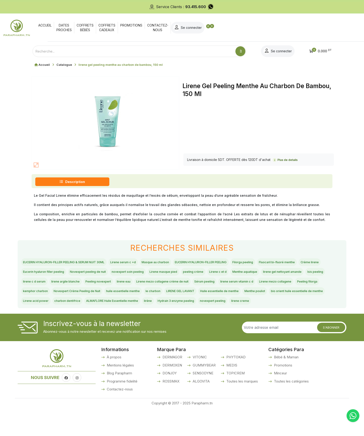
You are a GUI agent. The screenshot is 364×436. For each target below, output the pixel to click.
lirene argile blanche (224, 284)
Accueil (44, 65)
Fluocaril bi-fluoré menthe (46, 273)
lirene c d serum (186, 284)
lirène (251, 317)
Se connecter (314, 27)
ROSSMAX (170, 409)
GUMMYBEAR (204, 393)
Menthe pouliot (275, 306)
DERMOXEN (172, 393)
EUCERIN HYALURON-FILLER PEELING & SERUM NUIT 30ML (76, 262)
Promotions (282, 393)
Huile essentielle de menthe (231, 306)
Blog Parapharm (119, 401)
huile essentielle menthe (110, 306)
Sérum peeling (108, 295)
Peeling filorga (235, 295)
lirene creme (73, 328)
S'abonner (331, 355)
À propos (113, 385)
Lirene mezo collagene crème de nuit (56, 295)
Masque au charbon (191, 262)
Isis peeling (155, 284)
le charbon (147, 306)
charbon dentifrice (150, 317)
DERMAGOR (172, 385)
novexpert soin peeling (236, 273)
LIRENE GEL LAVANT (181, 306)
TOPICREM (235, 401)
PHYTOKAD (235, 385)
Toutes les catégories (291, 409)
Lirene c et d (34, 284)
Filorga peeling (301, 262)
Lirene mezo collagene (196, 295)
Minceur (280, 401)
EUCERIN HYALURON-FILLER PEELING (248, 262)
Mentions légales (120, 393)
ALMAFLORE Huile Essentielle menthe (206, 317)
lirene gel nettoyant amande (114, 284)
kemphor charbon (270, 295)
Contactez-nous (119, 417)
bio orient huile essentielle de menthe (56, 317)
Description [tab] (72, 182)
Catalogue (64, 65)
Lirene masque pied (280, 273)
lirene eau (296, 284)
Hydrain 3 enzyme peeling (285, 317)
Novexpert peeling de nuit (186, 273)
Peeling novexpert (264, 284)
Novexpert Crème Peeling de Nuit (53, 306)
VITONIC (199, 385)
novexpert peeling (39, 328)
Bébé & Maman (286, 385)
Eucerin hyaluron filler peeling (131, 273)
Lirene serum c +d (151, 262)
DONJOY (169, 401)
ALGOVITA (201, 409)
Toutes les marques (241, 409)
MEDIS (231, 393)
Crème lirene (86, 273)
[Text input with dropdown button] (134, 51)
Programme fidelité (121, 409)
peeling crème (316, 273)
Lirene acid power (111, 317)
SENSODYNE (202, 401)
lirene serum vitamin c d (148, 295)
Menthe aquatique (67, 284)
